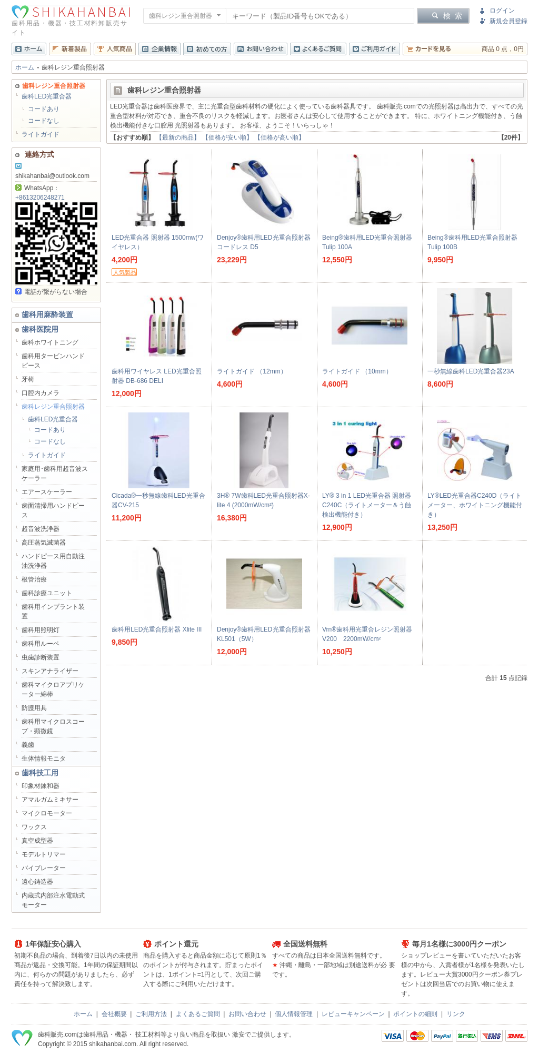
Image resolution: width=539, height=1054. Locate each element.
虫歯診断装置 (40, 657)
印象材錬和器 (40, 786)
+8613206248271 (40, 197)
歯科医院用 (40, 329)
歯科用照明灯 (40, 630)
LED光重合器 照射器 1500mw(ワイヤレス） (158, 242)
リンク (455, 1014)
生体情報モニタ (44, 758)
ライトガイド (40, 134)
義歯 (28, 744)
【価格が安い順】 (227, 137)
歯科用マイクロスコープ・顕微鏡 (53, 726)
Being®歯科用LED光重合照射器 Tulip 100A (367, 242)
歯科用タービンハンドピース (53, 360)
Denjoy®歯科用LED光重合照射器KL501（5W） (264, 634)
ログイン (502, 10)
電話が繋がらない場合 (51, 291)
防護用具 (34, 708)
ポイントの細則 (415, 1014)
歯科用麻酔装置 (47, 314)
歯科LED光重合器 (47, 96)
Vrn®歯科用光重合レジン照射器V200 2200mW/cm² (367, 634)
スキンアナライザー (50, 671)
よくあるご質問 (198, 1014)
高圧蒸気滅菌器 (44, 542)
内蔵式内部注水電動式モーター (53, 900)
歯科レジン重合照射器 (53, 406)
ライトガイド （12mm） (252, 371)
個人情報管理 (294, 1014)
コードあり (43, 109)
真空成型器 (37, 840)
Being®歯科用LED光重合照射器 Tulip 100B (472, 242)
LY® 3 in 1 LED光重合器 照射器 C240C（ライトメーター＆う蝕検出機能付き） (366, 505)
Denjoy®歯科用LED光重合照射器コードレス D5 (264, 242)
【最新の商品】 (178, 137)
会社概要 (114, 1014)
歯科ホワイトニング (50, 342)
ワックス (34, 827)
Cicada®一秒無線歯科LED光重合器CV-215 (158, 500)
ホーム (24, 67)
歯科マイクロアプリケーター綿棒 (53, 689)
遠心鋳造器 (37, 881)
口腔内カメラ (40, 393)
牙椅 (28, 379)
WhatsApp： (37, 188)
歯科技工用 (40, 773)
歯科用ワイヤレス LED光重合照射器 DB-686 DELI (157, 376)
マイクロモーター (47, 813)
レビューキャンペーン (353, 1014)
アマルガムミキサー (50, 799)
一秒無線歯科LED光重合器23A (470, 371)
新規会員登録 (508, 21)
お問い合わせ (247, 1014)
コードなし (43, 120)
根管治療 (34, 579)
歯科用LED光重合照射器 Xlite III (157, 629)
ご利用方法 (151, 1014)
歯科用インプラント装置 (53, 611)
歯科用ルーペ (40, 643)
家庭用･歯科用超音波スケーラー (55, 473)
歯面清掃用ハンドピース (53, 510)
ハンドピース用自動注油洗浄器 (53, 561)
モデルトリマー (44, 854)
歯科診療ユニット (47, 593)
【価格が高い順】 (279, 137)
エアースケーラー (47, 492)
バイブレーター (44, 868)
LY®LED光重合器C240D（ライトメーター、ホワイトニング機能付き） (474, 505)
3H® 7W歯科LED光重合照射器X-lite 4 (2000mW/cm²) (263, 500)
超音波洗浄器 (40, 529)
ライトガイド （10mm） (357, 371)
